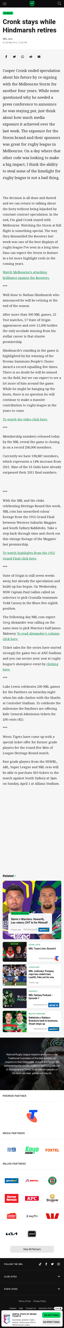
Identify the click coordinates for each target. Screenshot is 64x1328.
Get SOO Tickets (51, 1315)
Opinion (8, 13)
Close (58, 1308)
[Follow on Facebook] (46, 1264)
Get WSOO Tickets (51, 1321)
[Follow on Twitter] (52, 1264)
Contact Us (31, 1308)
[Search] (59, 4)
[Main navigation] (4, 4)
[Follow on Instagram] (58, 1264)
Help (21, 1308)
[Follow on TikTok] (40, 1264)
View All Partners (32, 1249)
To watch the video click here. (25, 419)
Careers (12, 1308)
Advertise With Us (47, 1308)
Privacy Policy (39, 1301)
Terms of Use (24, 1301)
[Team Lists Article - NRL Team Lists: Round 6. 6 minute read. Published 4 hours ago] (32, 952)
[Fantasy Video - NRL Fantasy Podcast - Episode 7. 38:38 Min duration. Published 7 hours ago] (32, 998)
